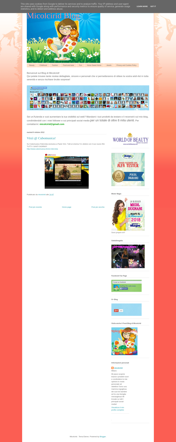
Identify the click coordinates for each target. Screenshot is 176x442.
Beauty (31, 65)
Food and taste (68, 65)
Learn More (142, 6)
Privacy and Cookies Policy (127, 65)
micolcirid (118, 368)
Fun (80, 65)
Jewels (109, 65)
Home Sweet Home (94, 65)
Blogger (103, 437)
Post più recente (35, 207)
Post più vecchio (98, 207)
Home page (66, 207)
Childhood (43, 65)
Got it (153, 6)
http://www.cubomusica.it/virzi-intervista (42, 149)
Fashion (55, 65)
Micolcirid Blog (53, 15)
